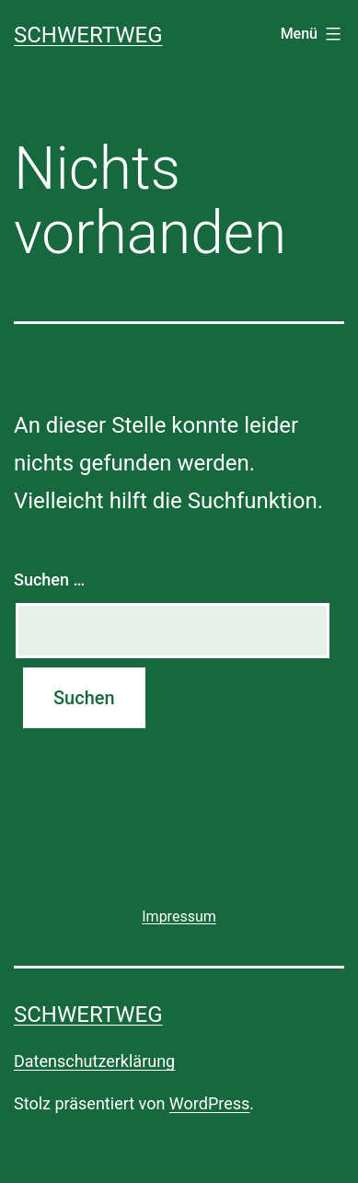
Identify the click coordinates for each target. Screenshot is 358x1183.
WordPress (209, 1103)
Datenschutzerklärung (94, 1061)
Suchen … (49, 579)
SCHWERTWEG (88, 35)
